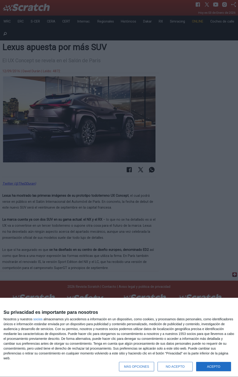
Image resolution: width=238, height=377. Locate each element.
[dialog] (119, 337)
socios (38, 319)
